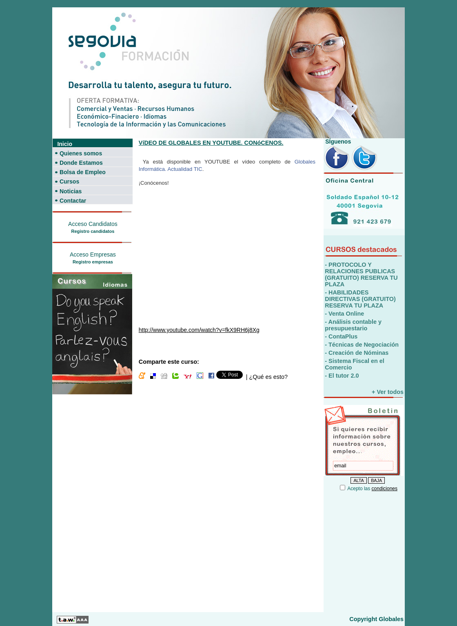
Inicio (64, 144)
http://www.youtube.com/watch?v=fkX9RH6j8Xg (199, 330)
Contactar (73, 200)
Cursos (69, 181)
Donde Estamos (81, 162)
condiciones (384, 488)
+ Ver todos (388, 392)
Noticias (71, 191)
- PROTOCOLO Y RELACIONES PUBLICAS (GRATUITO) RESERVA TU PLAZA (361, 274)
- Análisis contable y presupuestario (353, 325)
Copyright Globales (376, 619)
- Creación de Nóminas (356, 352)
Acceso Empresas (93, 254)
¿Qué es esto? (268, 377)
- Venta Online (344, 313)
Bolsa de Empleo (83, 172)
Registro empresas (93, 261)
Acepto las (372, 488)
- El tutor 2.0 (342, 375)
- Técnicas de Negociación (362, 344)
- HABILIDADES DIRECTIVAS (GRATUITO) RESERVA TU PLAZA (360, 299)
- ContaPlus (341, 336)
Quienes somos (81, 153)
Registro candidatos (93, 231)
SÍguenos (337, 141)
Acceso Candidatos (93, 224)
